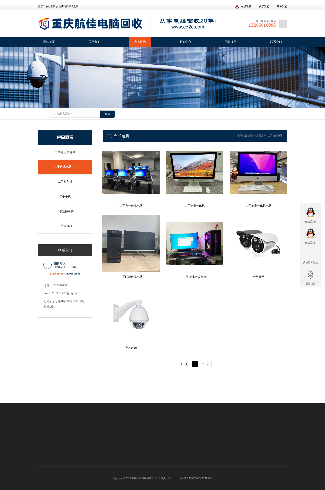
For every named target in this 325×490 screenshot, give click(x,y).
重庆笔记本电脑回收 (153, 403)
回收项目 (230, 41)
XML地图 (207, 478)
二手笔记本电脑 (65, 152)
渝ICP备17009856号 (190, 478)
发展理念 (43, 455)
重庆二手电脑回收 (66, 403)
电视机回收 (147, 463)
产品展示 (140, 41)
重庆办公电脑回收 (94, 403)
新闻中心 (185, 41)
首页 (252, 135)
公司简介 (43, 444)
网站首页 (49, 41)
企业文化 (43, 450)
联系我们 (282, 6)
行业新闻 (112, 444)
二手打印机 (65, 181)
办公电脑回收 (148, 458)
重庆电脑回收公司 (123, 403)
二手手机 (65, 196)
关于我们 (264, 6)
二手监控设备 (65, 211)
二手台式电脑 (65, 167)
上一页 (184, 364)
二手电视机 (65, 226)
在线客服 (243, 6)
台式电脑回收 (148, 452)
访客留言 (181, 436)
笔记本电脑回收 (149, 447)
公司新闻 (112, 439)
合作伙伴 (43, 460)
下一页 (205, 364)
